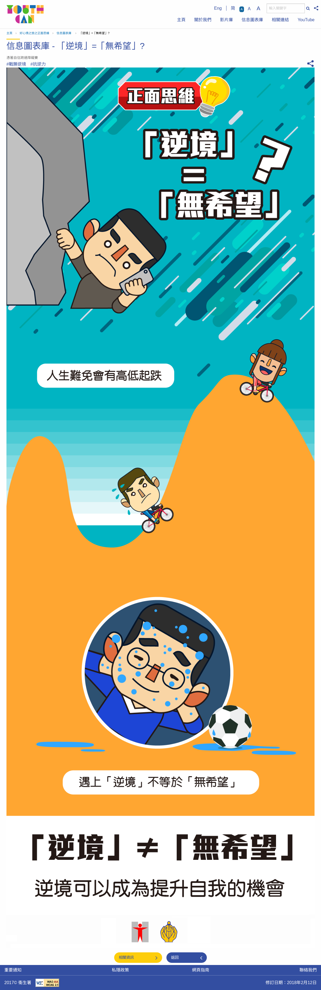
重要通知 (13, 970)
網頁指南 (200, 970)
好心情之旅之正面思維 (34, 33)
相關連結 (280, 19)
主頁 (181, 19)
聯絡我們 (308, 970)
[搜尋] (286, 8)
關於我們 (202, 19)
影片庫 (226, 19)
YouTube (306, 19)
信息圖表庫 (252, 19)
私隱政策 (120, 970)
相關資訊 (126, 957)
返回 (175, 957)
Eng (218, 8)
